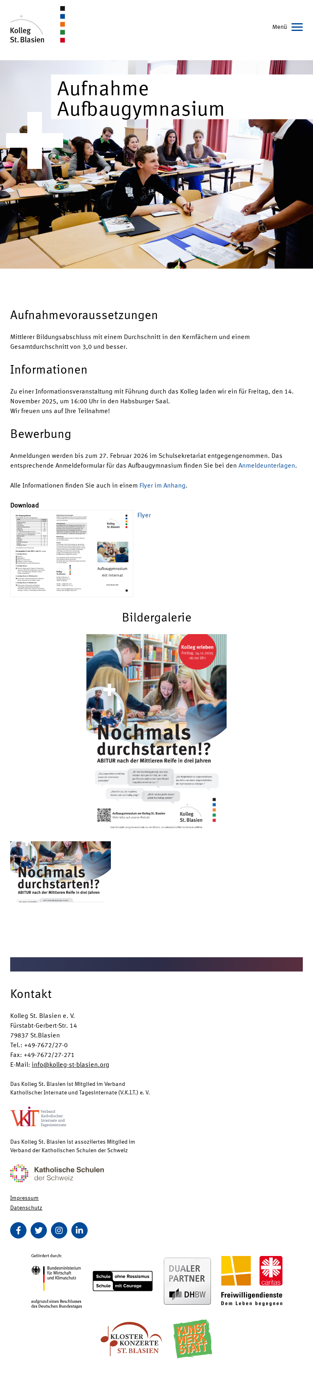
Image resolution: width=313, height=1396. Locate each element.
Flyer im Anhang (162, 485)
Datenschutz (26, 1207)
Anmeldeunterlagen (266, 465)
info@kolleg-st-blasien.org (70, 1064)
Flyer (144, 514)
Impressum (24, 1197)
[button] (156, 731)
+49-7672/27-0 (46, 1044)
